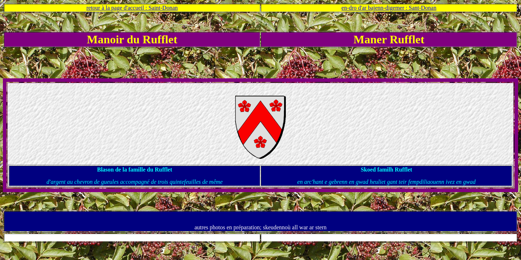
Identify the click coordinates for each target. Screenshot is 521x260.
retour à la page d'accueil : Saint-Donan (132, 8)
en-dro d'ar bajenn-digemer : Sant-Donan (389, 8)
